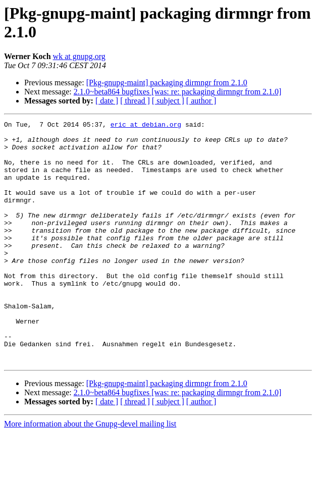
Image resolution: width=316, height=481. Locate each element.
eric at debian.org (146, 125)
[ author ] (201, 100)
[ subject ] (168, 100)
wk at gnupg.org (79, 56)
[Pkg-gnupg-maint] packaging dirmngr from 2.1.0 (166, 82)
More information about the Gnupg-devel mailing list (90, 472)
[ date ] (106, 100)
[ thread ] (135, 100)
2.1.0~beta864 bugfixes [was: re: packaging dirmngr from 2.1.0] (178, 91)
